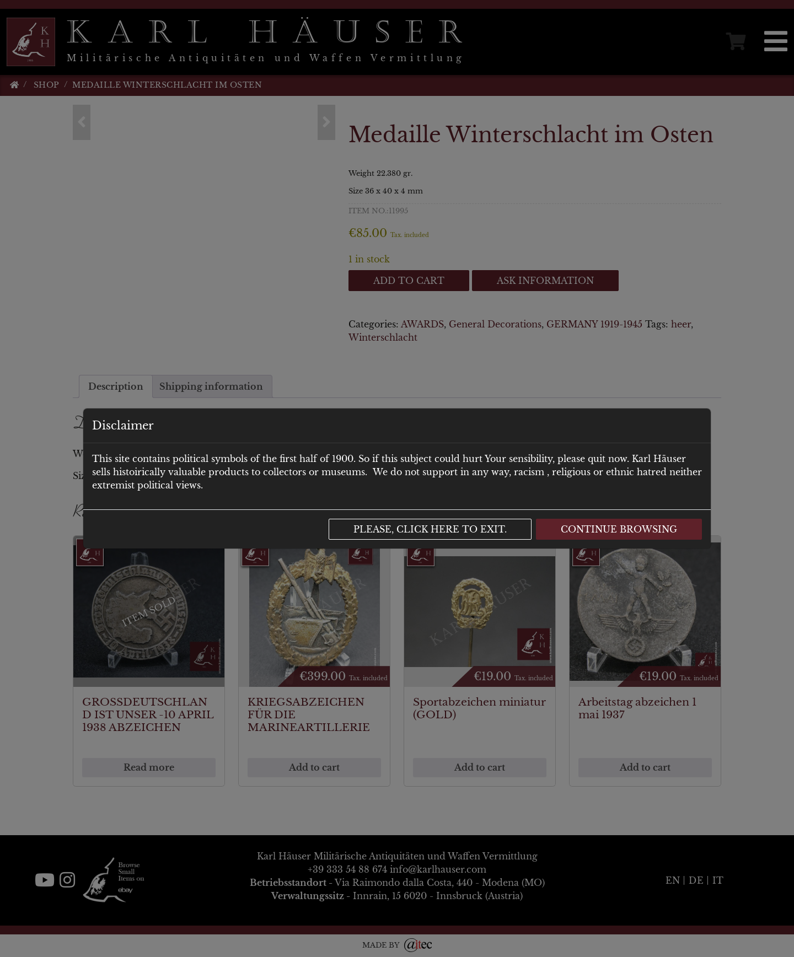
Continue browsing (619, 529)
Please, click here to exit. (430, 529)
